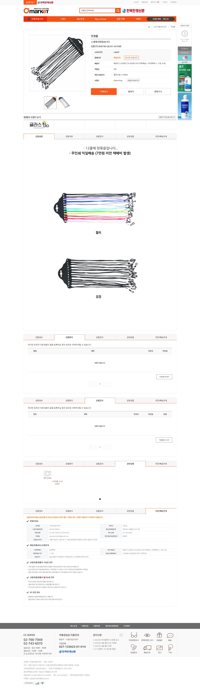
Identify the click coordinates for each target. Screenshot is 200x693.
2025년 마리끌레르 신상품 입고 (106, 640)
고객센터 (173, 2)
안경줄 (173, 27)
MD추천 (80, 19)
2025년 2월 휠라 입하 (103, 646)
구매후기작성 (164, 377)
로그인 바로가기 (131, 57)
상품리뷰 (69, 137)
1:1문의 (164, 2)
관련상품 (130, 136)
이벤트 (139, 19)
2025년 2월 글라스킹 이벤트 (105, 643)
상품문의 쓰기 (164, 440)
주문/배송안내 (161, 136)
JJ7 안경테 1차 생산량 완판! (105, 649)
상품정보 (39, 337)
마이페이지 (184, 49)
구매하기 (104, 91)
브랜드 (63, 19)
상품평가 (69, 338)
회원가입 (145, 2)
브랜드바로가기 (133, 80)
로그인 (136, 2)
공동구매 (120, 19)
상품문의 (100, 137)
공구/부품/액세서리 (160, 27)
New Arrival (100, 19)
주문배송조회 (185, 53)
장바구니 (155, 2)
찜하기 (131, 91)
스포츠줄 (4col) (57, 481)
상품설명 (39, 136)
